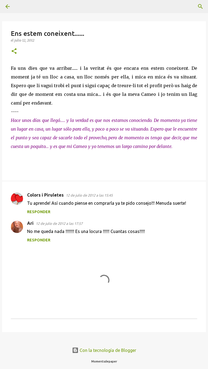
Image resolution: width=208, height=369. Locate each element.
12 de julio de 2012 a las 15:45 (89, 195)
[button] (14, 51)
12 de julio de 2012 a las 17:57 (59, 223)
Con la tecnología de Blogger (104, 350)
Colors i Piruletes (45, 195)
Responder (38, 212)
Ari (30, 223)
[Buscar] (23, 6)
